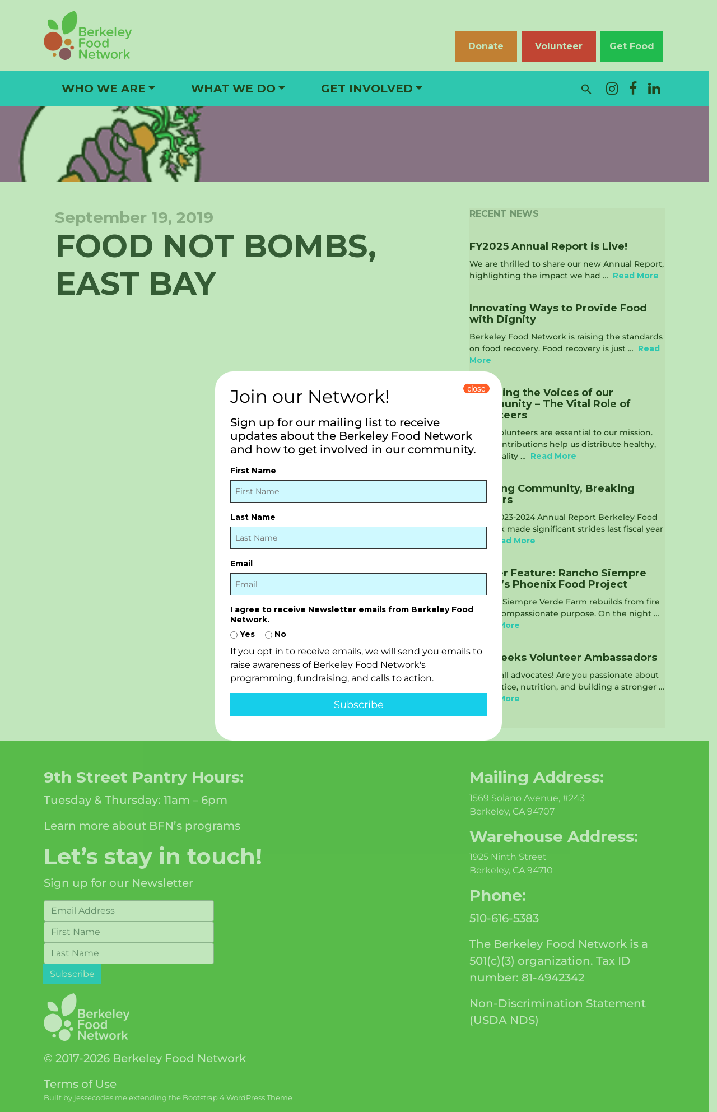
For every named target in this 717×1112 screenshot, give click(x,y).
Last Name (253, 517)
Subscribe (359, 705)
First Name (253, 471)
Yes (242, 634)
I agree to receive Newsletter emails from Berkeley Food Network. (351, 614)
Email (241, 564)
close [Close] (476, 388)
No (275, 634)
